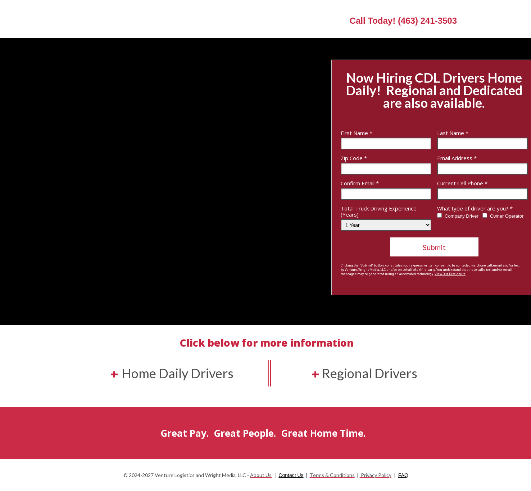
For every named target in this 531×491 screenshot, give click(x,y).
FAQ (403, 475)
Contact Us (290, 475)
